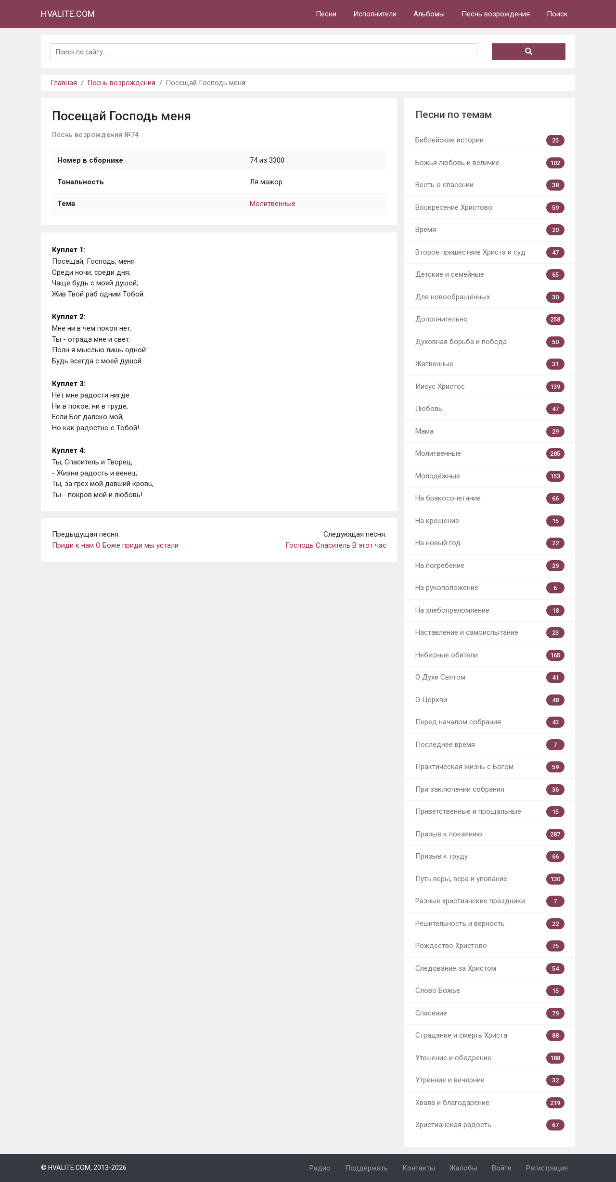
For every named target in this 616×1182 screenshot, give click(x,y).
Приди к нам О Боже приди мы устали (115, 545)
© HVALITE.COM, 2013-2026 (84, 1167)
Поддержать (366, 1168)
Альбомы (429, 14)
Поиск (557, 14)
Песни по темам (453, 114)
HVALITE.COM (68, 14)
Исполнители (375, 14)
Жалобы (463, 1168)
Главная (64, 82)
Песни (326, 14)
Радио (320, 1168)
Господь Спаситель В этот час (335, 545)
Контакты (418, 1168)
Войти (502, 1168)
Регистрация (547, 1168)
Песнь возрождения (496, 14)
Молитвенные (272, 203)
